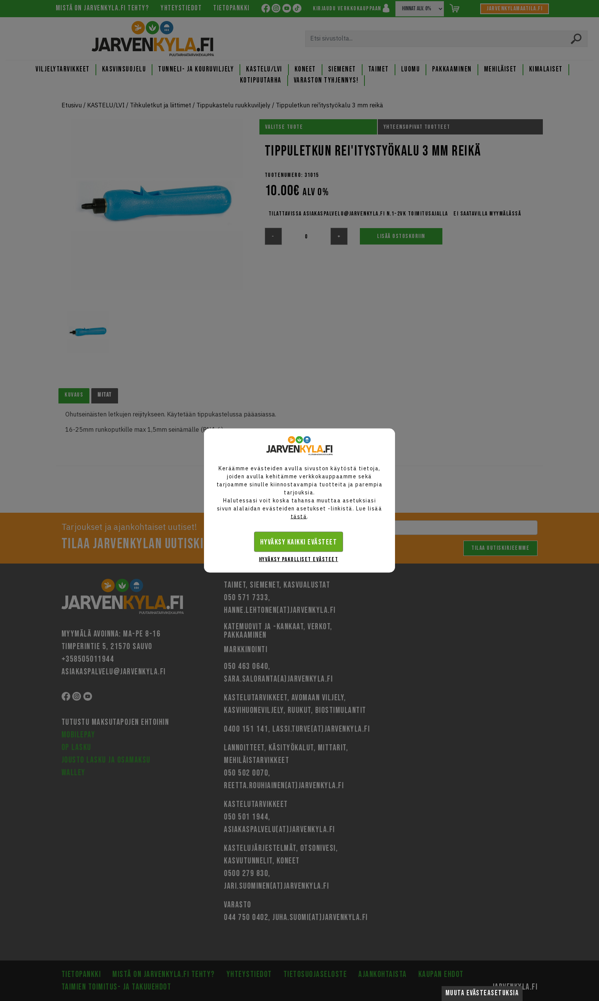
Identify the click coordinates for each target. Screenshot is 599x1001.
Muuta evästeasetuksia (482, 993)
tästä (299, 516)
